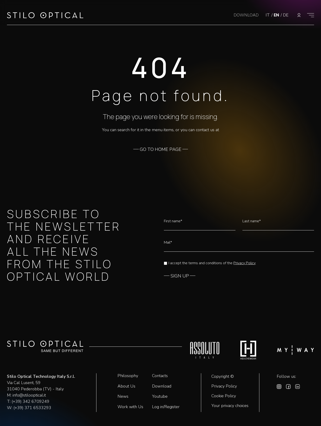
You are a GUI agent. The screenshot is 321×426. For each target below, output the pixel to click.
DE (286, 15)
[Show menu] (310, 15)
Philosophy (128, 375)
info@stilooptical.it (29, 395)
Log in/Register (166, 407)
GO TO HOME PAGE (160, 149)
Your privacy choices (229, 405)
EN (277, 15)
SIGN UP (179, 276)
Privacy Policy (244, 263)
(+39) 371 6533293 (32, 407)
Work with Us (130, 407)
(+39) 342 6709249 (30, 401)
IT (268, 15)
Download (161, 386)
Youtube (160, 396)
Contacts (160, 375)
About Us (126, 386)
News (123, 396)
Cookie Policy (223, 396)
